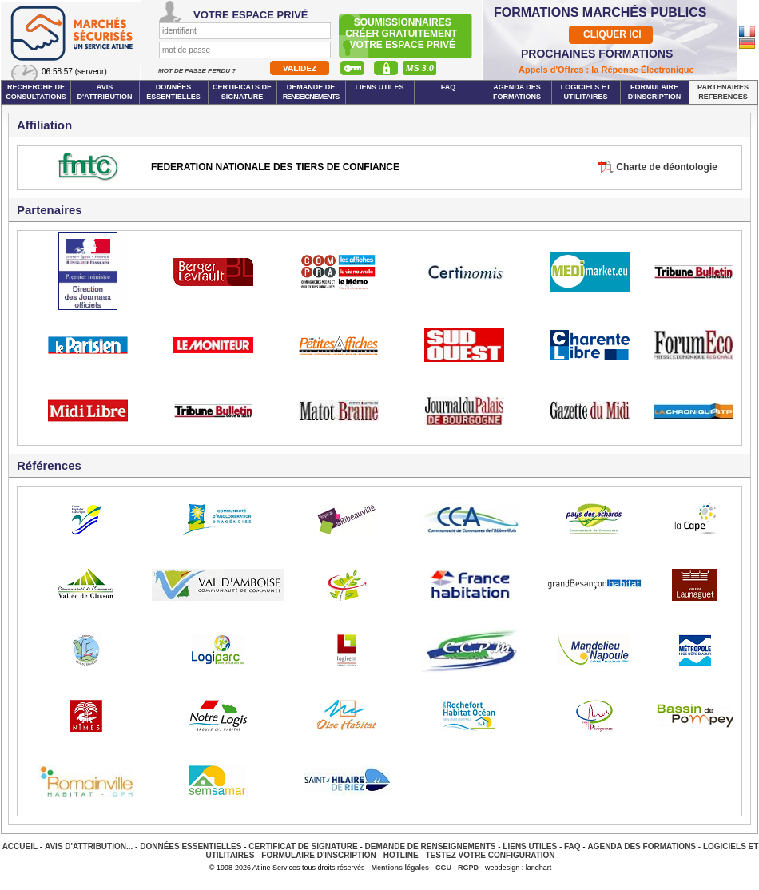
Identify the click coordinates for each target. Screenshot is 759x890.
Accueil (20, 846)
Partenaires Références (723, 92)
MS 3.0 (420, 68)
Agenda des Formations (641, 846)
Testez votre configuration (489, 855)
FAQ (448, 87)
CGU (443, 868)
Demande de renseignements (430, 846)
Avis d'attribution (105, 92)
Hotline (401, 855)
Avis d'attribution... (89, 846)
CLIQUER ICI (612, 34)
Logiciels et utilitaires (586, 92)
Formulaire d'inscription (655, 92)
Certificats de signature (242, 92)
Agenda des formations (517, 92)
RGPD (468, 868)
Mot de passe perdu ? (197, 70)
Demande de (311, 92)
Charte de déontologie (666, 167)
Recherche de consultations (36, 92)
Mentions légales (401, 868)
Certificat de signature (302, 846)
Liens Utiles (379, 87)
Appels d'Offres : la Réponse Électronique (606, 69)
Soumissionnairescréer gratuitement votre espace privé (402, 33)
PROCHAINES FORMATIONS (597, 53)
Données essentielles (173, 92)
